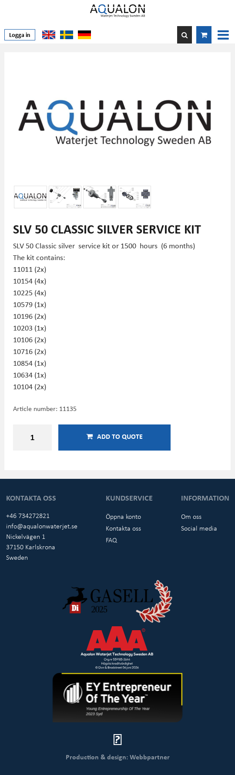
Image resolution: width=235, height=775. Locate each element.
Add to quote (114, 436)
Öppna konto (123, 516)
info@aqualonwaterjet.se (41, 526)
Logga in (19, 34)
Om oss (191, 516)
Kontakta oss (123, 528)
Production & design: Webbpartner (118, 757)
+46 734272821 (28, 515)
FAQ (111, 540)
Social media (199, 528)
